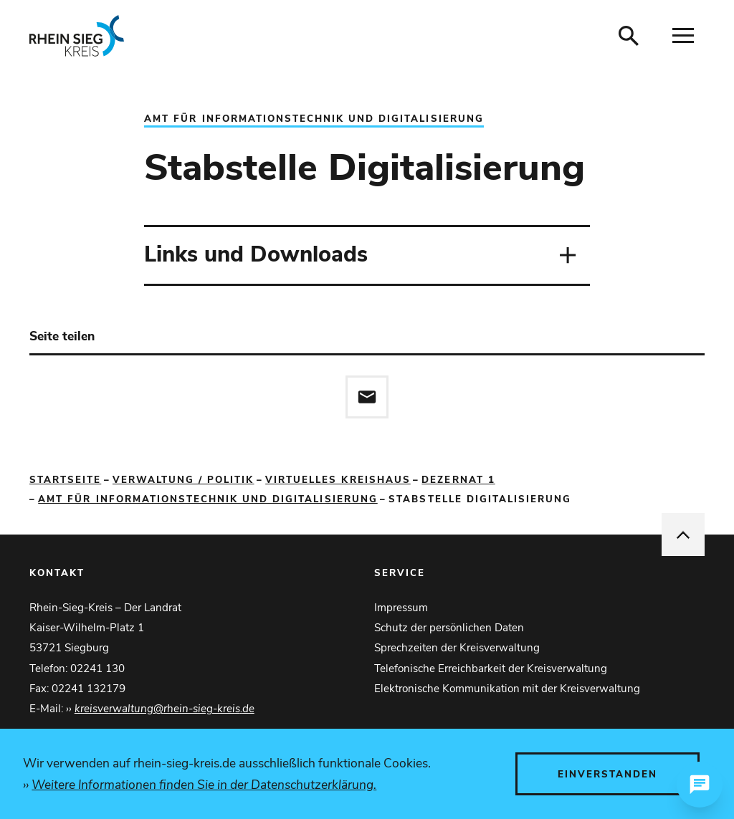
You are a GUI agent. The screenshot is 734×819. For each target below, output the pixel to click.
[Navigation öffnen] (683, 35)
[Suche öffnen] (628, 35)
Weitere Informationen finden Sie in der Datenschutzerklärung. (204, 784)
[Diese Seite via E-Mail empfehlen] (367, 396)
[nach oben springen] (683, 534)
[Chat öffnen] (700, 785)
